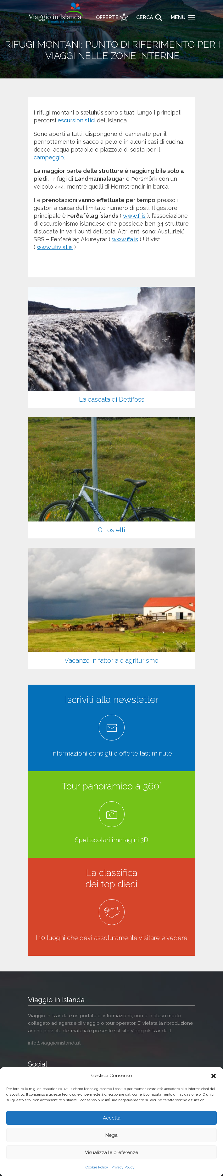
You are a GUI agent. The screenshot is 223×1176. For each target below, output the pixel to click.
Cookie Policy (97, 1167)
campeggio (49, 157)
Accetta (111, 1118)
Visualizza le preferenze (111, 1152)
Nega (111, 1135)
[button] (213, 1076)
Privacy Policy (123, 1167)
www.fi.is (134, 215)
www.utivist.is (55, 247)
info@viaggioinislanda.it (54, 1043)
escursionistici (76, 120)
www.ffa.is (125, 239)
